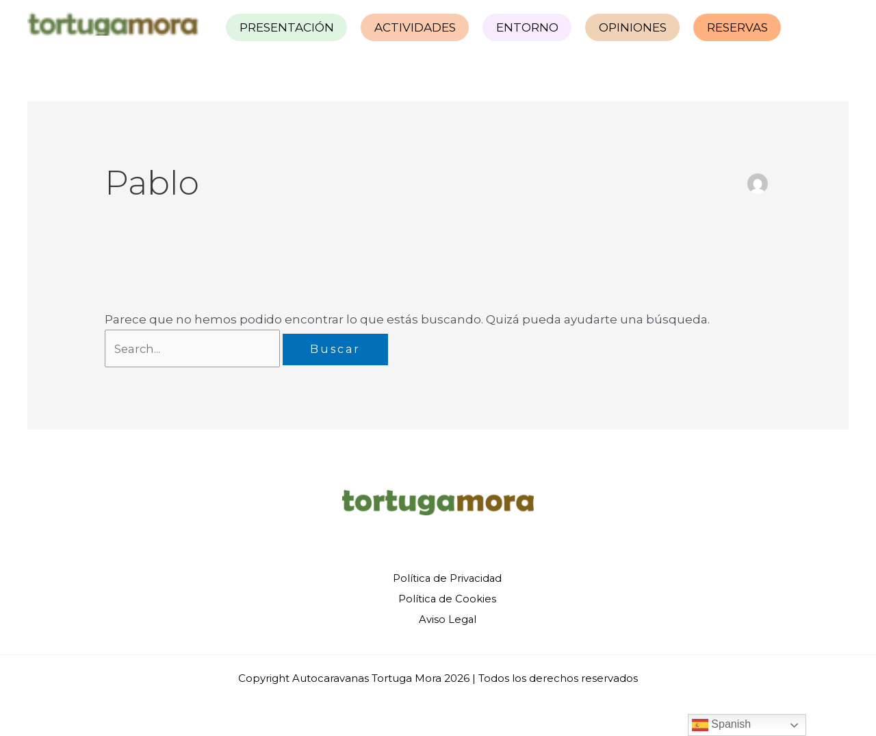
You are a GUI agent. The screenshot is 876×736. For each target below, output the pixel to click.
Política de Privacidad (446, 578)
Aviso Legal (446, 618)
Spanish (721, 725)
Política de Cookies (446, 598)
